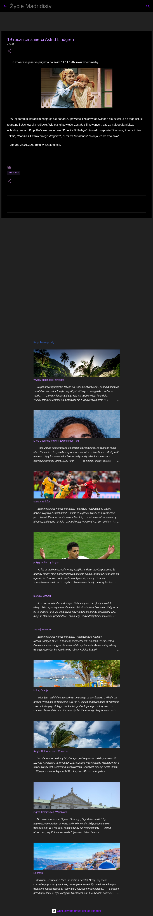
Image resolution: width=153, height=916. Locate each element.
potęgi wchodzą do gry (46, 562)
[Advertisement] (76, 249)
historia (14, 172)
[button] (9, 51)
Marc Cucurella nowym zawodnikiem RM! (57, 440)
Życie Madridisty (30, 6)
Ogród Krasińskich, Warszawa (50, 812)
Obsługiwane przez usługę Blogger (76, 910)
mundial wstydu (42, 596)
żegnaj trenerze (42, 629)
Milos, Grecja (41, 690)
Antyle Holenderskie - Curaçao (51, 751)
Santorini (38, 872)
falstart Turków (42, 501)
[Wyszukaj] (56, 6)
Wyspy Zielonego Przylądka (49, 379)
